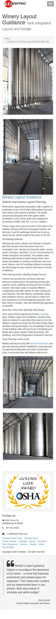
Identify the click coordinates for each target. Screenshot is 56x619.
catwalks (33, 252)
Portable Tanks (31, 538)
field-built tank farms (39, 343)
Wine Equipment (10, 544)
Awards (33, 544)
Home (7, 38)
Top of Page (7, 547)
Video (41, 544)
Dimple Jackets (9, 541)
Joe (8, 534)
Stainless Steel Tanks (12, 538)
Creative (23, 544)
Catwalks (23, 541)
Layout (32, 541)
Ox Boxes (41, 541)
